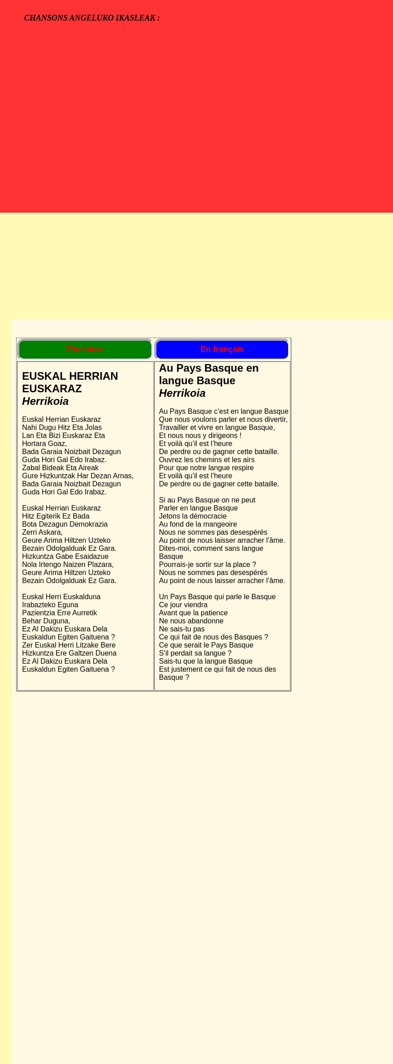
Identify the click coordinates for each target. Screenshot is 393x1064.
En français (222, 349)
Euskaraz (85, 349)
